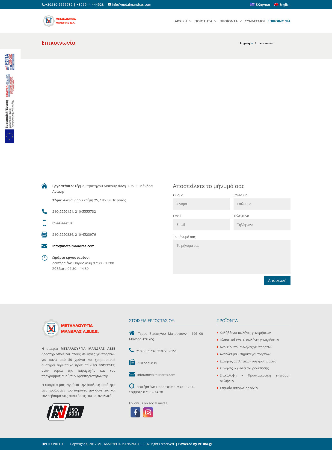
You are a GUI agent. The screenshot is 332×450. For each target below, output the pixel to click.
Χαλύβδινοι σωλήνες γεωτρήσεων (245, 332)
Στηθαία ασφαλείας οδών (239, 388)
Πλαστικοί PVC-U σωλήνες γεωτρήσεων (249, 340)
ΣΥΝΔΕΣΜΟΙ (255, 21)
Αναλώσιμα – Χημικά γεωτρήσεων (245, 354)
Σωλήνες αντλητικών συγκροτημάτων (248, 361)
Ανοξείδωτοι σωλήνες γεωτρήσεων (246, 347)
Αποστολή (277, 280)
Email (177, 216)
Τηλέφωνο (241, 216)
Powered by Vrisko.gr (194, 444)
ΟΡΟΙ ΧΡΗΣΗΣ (53, 444)
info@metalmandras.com (73, 246)
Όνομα (178, 195)
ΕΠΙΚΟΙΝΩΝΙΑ (278, 21)
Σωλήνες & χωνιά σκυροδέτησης (244, 368)
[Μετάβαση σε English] (282, 6)
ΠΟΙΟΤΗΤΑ (203, 21)
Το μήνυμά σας (184, 237)
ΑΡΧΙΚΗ (181, 21)
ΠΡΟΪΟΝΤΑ (229, 21)
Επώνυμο (241, 195)
